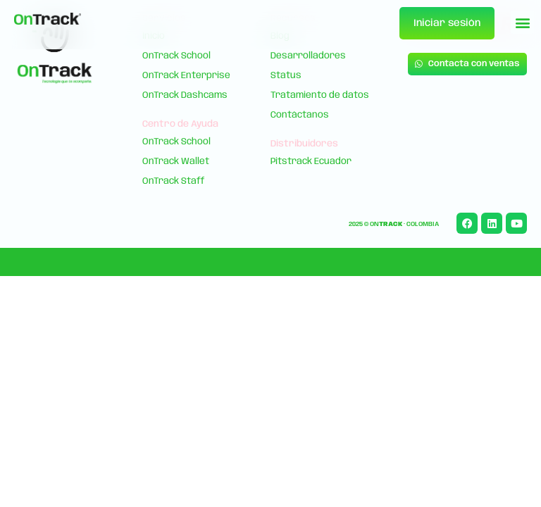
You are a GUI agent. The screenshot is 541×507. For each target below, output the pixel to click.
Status (285, 75)
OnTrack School (176, 56)
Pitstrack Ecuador (311, 161)
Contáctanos (299, 115)
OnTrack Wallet (175, 161)
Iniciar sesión (446, 23)
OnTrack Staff (173, 181)
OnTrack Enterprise (186, 75)
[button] (522, 22)
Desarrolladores (308, 56)
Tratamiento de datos (319, 95)
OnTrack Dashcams (185, 95)
